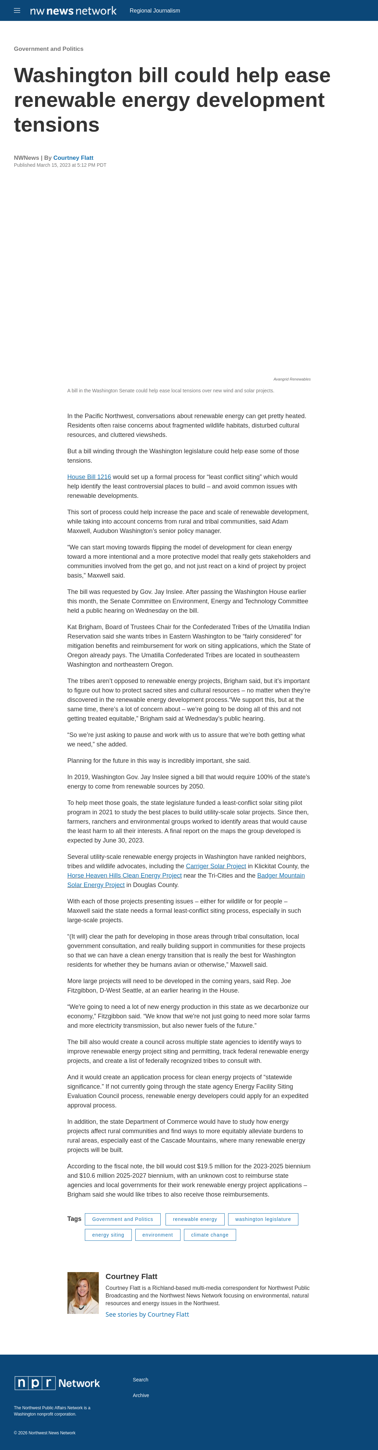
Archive (141, 1395)
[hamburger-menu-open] (17, 10)
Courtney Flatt (73, 158)
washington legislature (263, 1219)
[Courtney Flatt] (83, 1293)
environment (158, 1235)
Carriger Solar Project (216, 866)
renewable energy (195, 1219)
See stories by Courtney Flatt (147, 1314)
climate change (210, 1235)
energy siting (108, 1235)
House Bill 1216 (89, 476)
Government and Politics (48, 49)
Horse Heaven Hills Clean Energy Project (124, 875)
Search (140, 1379)
